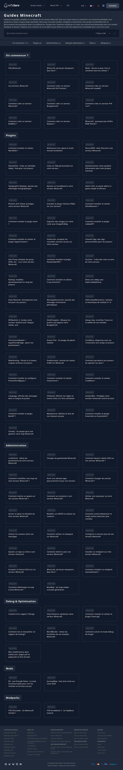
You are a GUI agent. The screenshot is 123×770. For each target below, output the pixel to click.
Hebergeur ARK (8, 750)
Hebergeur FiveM (9, 741)
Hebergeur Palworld (10, 753)
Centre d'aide (101, 733)
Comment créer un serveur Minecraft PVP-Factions (61, 752)
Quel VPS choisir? (32, 749)
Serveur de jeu (37, 5)
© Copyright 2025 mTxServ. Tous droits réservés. (61, 763)
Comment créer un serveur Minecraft (61, 733)
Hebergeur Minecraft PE (11, 735)
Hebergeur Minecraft (10, 733)
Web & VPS (56, 5)
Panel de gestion (102, 738)
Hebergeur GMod (9, 738)
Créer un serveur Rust (80, 735)
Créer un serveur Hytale (81, 738)
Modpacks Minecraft (56, 738)
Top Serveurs (101, 753)
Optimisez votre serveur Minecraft (60, 741)
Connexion (112, 6)
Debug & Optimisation (75, 43)
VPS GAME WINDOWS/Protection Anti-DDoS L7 (36, 742)
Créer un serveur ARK (80, 733)
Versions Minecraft (56, 735)
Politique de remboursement (67, 765)
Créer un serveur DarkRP (81, 747)
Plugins (37, 43)
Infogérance (30, 733)
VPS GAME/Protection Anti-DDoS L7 (37, 738)
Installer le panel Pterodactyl (35, 752)
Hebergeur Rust (8, 744)
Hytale (99, 744)
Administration (53, 43)
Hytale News (101, 747)
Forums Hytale (101, 750)
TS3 (68, 5)
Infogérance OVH (32, 735)
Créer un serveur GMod (81, 744)
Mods (93, 43)
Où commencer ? (20, 43)
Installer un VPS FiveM (33, 754)
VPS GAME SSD (31, 746)
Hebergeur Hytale (9, 756)
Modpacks (106, 43)
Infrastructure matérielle (104, 735)
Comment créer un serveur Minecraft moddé (61, 748)
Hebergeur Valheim (9, 747)
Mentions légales (52, 765)
